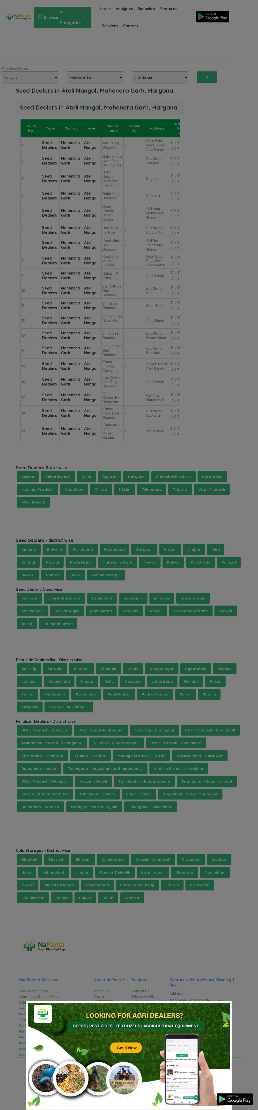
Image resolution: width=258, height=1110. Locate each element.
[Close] (222, 1008)
